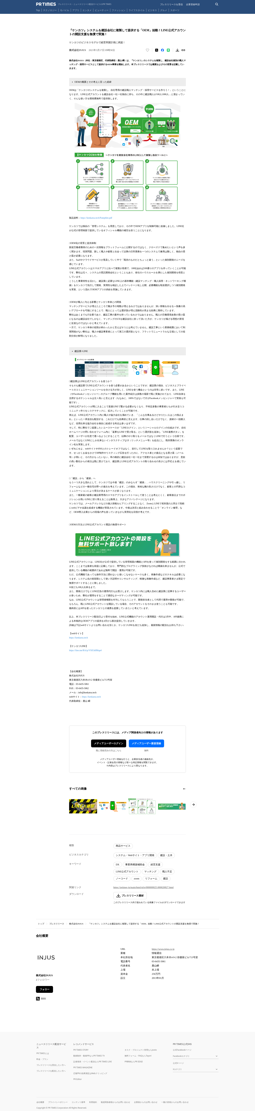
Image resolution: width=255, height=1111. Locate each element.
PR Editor (77, 1079)
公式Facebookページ (182, 1049)
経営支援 (155, 864)
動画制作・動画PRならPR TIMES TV (89, 1055)
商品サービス (123, 846)
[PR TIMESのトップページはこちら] (73, 4)
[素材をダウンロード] (177, 50)
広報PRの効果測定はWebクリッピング (90, 1073)
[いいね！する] (147, 50)
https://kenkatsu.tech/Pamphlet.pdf (96, 218)
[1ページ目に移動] (183, 788)
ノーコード (122, 878)
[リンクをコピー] (183, 50)
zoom (136, 878)
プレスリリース (56, 923)
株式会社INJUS (76, 923)
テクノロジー (50, 10)
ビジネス (152, 10)
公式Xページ (178, 1063)
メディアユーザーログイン (108, 743)
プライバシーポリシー (58, 1102)
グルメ (163, 10)
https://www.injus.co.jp (163, 949)
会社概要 (40, 1102)
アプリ (75, 10)
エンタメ (87, 10)
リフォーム (151, 878)
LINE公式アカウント (127, 871)
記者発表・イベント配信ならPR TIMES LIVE (92, 1061)
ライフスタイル (137, 10)
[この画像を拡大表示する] (83, 806)
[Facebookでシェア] (162, 50)
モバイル (64, 10)
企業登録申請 (193, 4)
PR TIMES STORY (80, 1049)
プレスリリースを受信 (171, 4)
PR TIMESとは (42, 1053)
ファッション (118, 10)
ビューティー (101, 10)
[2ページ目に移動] (185, 788)
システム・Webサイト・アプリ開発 (135, 855)
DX (117, 864)
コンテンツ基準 (78, 1102)
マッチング (150, 871)
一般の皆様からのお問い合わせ (175, 1102)
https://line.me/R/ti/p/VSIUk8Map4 (85, 650)
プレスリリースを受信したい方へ (51, 1065)
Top (38, 10)
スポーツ (174, 10)
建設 (165, 878)
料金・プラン (42, 1059)
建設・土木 (166, 855)
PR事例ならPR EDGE (134, 1061)
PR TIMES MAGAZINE (82, 1067)
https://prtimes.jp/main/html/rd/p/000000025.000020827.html (143, 887)
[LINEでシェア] (168, 50)
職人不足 (167, 871)
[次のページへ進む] (193, 804)
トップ (41, 923)
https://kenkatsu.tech (78, 637)
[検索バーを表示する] (217, 4)
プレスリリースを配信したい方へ (51, 1070)
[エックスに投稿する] (156, 50)
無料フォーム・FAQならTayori (138, 1055)
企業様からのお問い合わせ (145, 1102)
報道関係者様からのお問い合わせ (115, 1102)
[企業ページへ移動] (46, 958)
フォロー (44, 989)
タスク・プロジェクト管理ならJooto (141, 1049)
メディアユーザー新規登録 (146, 743)
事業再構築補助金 (135, 864)
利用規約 (93, 1102)
